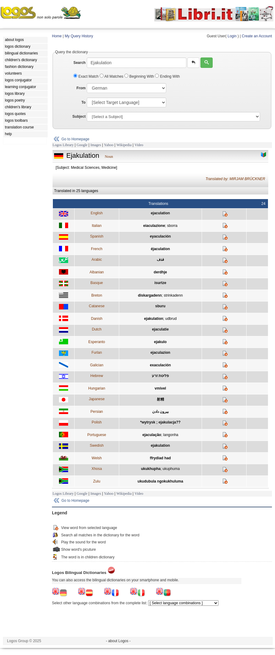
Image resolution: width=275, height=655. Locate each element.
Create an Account (257, 36)
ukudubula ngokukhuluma (160, 481)
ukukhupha (150, 469)
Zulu (96, 481)
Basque (96, 283)
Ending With (167, 76)
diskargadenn (150, 295)
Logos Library (63, 145)
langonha (170, 435)
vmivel (160, 388)
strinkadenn (173, 295)
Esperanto (96, 342)
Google (82, 145)
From (81, 88)
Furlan (96, 352)
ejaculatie (160, 329)
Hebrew (96, 376)
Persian (96, 411)
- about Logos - (118, 641)
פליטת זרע (160, 376)
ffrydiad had (160, 458)
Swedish (97, 445)
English (97, 213)
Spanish (96, 236)
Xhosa (96, 469)
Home (57, 36)
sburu (160, 306)
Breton (96, 295)
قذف (160, 259)
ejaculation (160, 213)
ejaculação (151, 435)
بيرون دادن (160, 411)
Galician (96, 365)
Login (232, 36)
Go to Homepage (75, 139)
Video (138, 145)
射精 (160, 399)
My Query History (79, 36)
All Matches (112, 76)
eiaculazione (154, 226)
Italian (96, 226)
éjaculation (160, 249)
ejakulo (160, 342)
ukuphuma (171, 469)
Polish (97, 422)
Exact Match (86, 76)
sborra (172, 226)
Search (79, 63)
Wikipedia (124, 145)
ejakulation (153, 318)
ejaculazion (160, 352)
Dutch (96, 329)
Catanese (97, 306)
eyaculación (160, 236)
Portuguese (96, 435)
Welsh (97, 458)
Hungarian (96, 388)
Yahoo (108, 145)
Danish (96, 318)
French (96, 249)
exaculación (160, 365)
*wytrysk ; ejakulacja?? (160, 422)
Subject (79, 116)
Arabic (96, 259)
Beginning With (139, 76)
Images (95, 145)
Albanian (97, 272)
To (83, 102)
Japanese (97, 399)
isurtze (160, 283)
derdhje (160, 272)
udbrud (171, 318)
